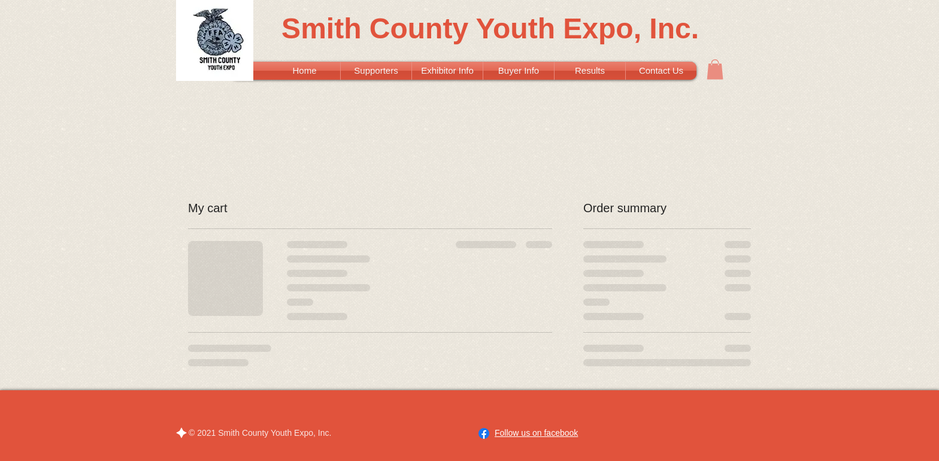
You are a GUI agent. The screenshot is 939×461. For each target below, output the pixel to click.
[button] (715, 69)
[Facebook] (484, 433)
